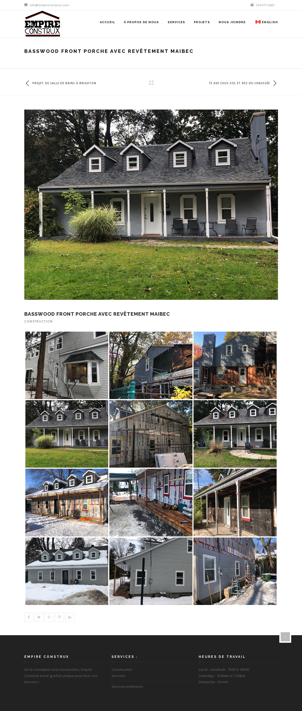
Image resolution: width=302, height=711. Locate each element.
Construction (38, 321)
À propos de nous (141, 22)
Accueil (107, 22)
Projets (202, 22)
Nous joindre (232, 22)
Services (176, 22)
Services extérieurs (127, 686)
